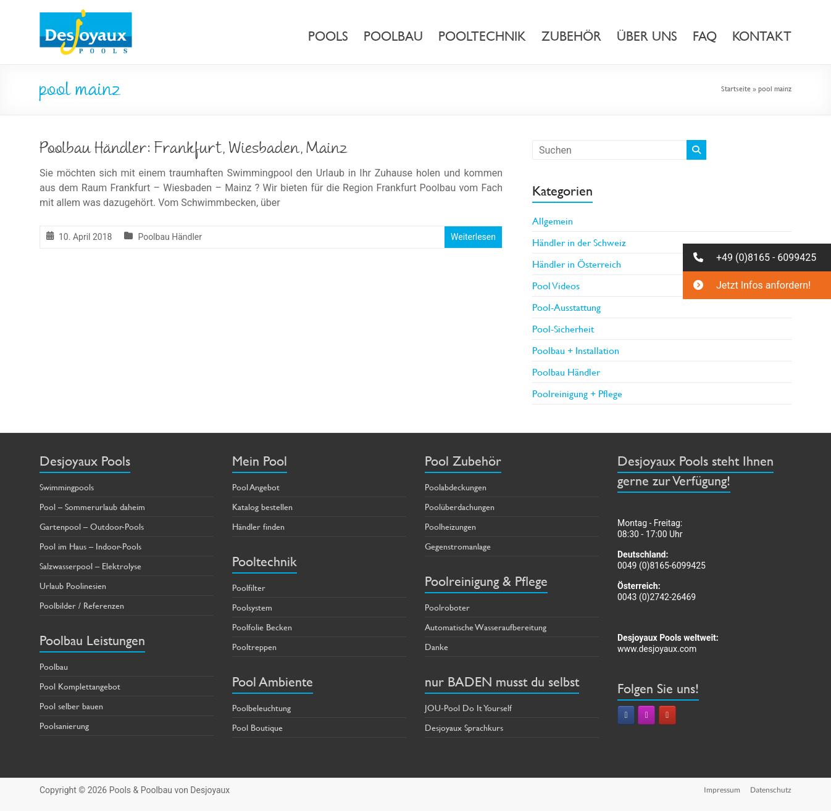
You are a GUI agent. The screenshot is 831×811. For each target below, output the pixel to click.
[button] (757, 257)
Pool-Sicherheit (563, 328)
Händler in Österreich (576, 264)
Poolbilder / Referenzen (82, 605)
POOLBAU (393, 36)
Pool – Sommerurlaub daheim (92, 506)
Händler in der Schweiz (579, 242)
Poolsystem (252, 607)
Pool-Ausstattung (566, 307)
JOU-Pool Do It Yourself (468, 707)
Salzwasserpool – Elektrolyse (90, 565)
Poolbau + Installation (575, 350)
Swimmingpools (67, 486)
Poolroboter (447, 607)
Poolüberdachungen (460, 506)
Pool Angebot (256, 486)
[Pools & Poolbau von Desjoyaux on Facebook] (626, 715)
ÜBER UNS (647, 36)
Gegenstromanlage (458, 546)
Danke (436, 646)
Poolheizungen (450, 526)
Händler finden (258, 526)
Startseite (736, 88)
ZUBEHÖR (571, 36)
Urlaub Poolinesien (73, 585)
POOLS (328, 36)
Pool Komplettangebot (80, 686)
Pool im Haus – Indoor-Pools (90, 546)
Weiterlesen (473, 237)
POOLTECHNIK (482, 36)
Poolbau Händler (170, 237)
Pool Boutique (257, 727)
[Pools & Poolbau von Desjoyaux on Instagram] (646, 715)
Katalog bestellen (262, 506)
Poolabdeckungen (455, 486)
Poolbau (54, 666)
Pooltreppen (254, 646)
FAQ (705, 36)
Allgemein (552, 220)
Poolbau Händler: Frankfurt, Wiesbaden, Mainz (194, 150)
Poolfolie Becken (262, 626)
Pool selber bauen (71, 705)
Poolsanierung (64, 725)
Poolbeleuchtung (261, 707)
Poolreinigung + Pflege (577, 393)
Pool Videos (556, 285)
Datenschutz (770, 789)
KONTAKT (761, 36)
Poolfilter (248, 587)
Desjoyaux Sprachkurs (464, 727)
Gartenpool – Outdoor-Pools (92, 526)
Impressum (722, 789)
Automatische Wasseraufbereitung (485, 626)
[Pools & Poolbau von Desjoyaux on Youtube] (667, 715)
